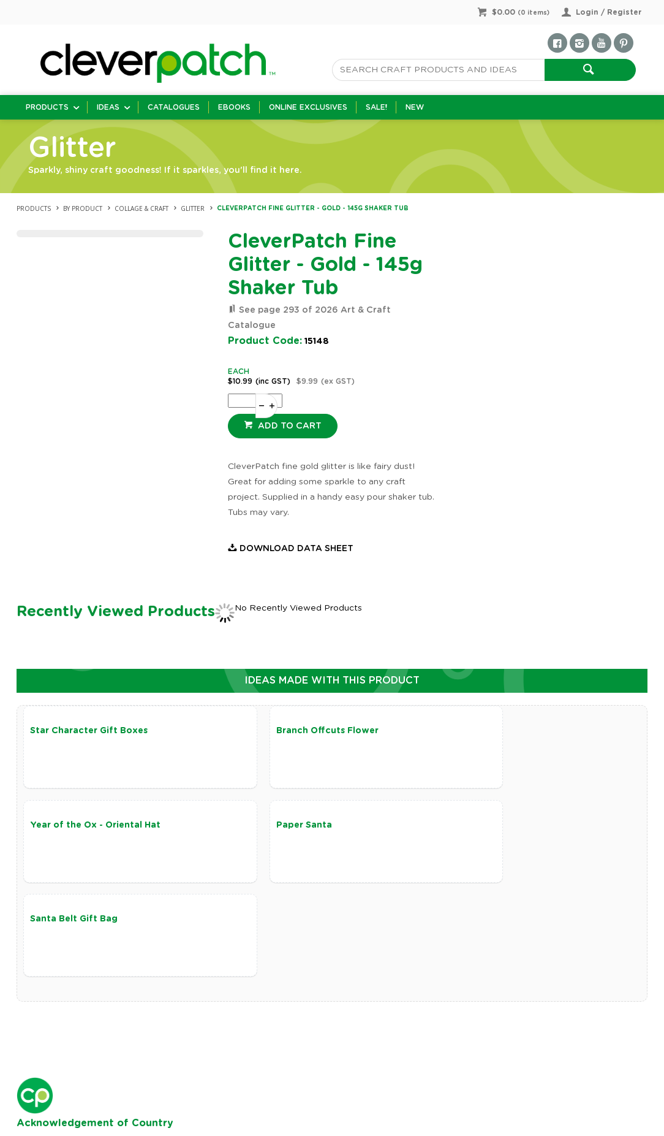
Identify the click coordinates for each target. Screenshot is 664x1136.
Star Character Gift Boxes (89, 730)
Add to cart (288, 426)
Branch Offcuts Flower (289, 730)
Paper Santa (58, 826)
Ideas (108, 107)
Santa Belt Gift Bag (282, 826)
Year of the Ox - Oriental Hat (511, 730)
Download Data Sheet (296, 548)
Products (47, 107)
